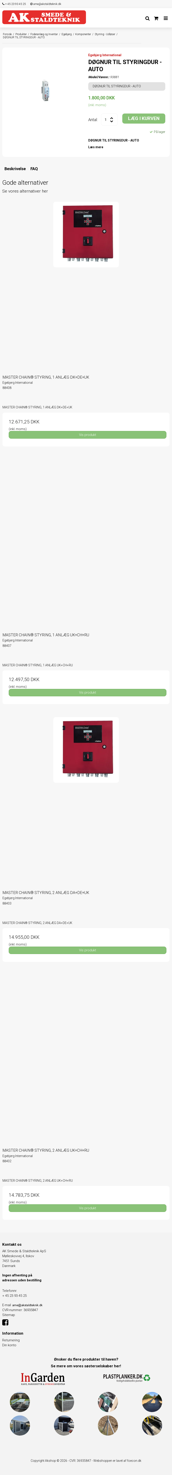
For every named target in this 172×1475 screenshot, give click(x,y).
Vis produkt (87, 435)
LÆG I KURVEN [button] (143, 118)
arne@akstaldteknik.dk (45, 4)
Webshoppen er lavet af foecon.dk (117, 1460)
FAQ (34, 168)
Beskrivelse (15, 168)
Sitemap (8, 1315)
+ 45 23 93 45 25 (14, 4)
